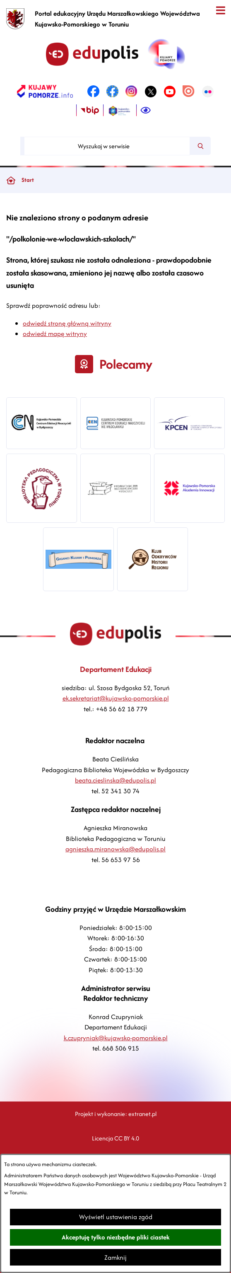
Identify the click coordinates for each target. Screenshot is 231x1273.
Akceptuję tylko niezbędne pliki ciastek (116, 1237)
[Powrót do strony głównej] (10, 180)
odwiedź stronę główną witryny (67, 323)
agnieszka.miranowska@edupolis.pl (115, 849)
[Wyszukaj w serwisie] (107, 146)
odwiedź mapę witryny (55, 333)
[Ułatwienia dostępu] (146, 110)
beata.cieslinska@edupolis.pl (115, 780)
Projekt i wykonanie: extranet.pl (115, 1113)
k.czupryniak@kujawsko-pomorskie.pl (116, 1038)
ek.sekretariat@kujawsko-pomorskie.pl (116, 698)
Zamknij (115, 1257)
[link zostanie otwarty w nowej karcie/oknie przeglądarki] (45, 91)
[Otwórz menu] (220, 10)
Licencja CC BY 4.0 (115, 1138)
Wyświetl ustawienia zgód (115, 1217)
